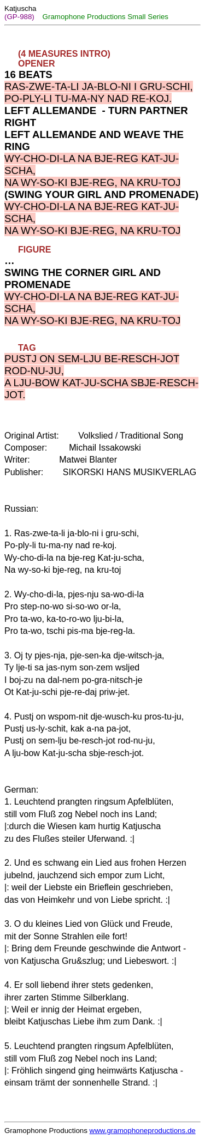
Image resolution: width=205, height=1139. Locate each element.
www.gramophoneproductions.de (143, 1130)
